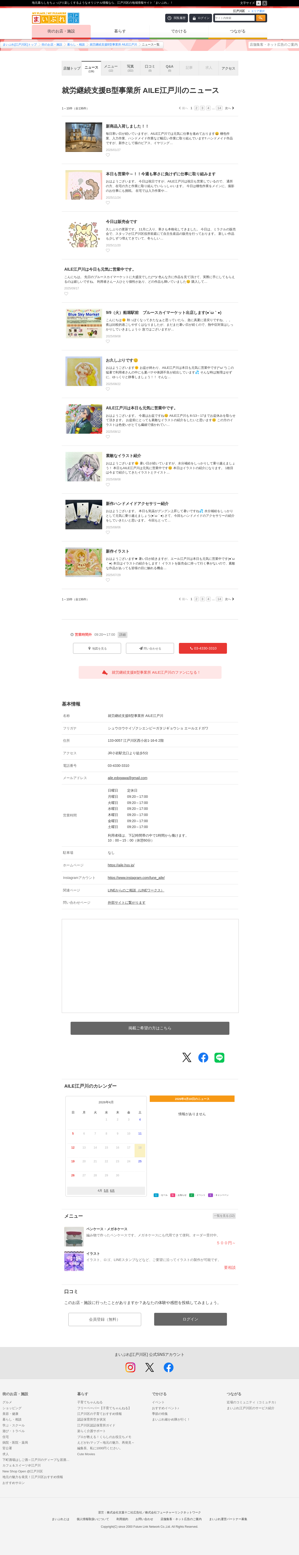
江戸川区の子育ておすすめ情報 (99, 1414)
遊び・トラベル (13, 1431)
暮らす (120, 31)
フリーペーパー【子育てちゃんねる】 (104, 1408)
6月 (112, 1190)
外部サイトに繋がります (127, 902)
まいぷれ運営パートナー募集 (228, 1519)
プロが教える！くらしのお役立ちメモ (104, 1437)
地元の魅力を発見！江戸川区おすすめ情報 (32, 1477)
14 (219, 108)
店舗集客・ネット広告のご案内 (274, 44)
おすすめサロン (13, 1483)
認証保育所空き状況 (91, 1419)
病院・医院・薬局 (15, 1442)
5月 (106, 1190)
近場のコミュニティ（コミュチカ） (252, 1402)
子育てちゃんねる (90, 1402)
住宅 (5, 1437)
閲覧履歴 (180, 18)
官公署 (7, 1448)
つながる (238, 31)
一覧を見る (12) (224, 1215)
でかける (179, 31)
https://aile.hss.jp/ (121, 865)
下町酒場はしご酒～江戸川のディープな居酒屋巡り (37, 1460)
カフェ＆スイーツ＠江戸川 (21, 1465)
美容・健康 (10, 1414)
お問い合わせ (144, 1519)
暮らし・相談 (76, 44)
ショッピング (12, 1408)
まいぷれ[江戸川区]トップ (20, 44)
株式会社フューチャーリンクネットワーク (173, 1512)
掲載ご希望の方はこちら (150, 1028)
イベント (158, 1402)
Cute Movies (86, 1454)
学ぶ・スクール (13, 1425)
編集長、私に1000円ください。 (100, 1448)
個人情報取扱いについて (93, 1519)
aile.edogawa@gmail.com (127, 778)
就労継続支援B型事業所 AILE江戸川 (113, 44)
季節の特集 (160, 1414)
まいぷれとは (60, 1519)
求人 (5, 1454)
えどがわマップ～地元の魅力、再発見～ (106, 1442)
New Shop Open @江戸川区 (22, 1471)
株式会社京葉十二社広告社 (124, 1512)
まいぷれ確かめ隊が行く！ (171, 1419)
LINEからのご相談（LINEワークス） (136, 890)
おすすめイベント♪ (165, 1408)
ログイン (204, 18)
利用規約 (122, 1519)
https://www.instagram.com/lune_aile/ (136, 878)
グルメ (7, 1402)
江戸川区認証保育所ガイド (96, 1425)
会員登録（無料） (104, 1319)
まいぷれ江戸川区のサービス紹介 (250, 1408)
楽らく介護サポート (91, 1431)
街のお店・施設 (61, 31)
